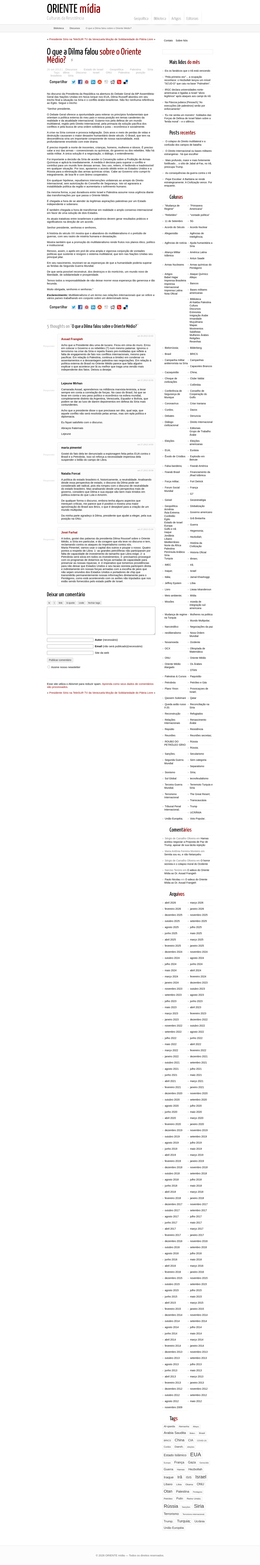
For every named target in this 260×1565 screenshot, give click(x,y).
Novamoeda (171, 642)
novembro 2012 (198, 1388)
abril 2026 (170, 902)
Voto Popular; (197, 818)
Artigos (176, 16)
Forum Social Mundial (172, 489)
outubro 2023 (197, 988)
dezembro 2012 (173, 1388)
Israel (94, 72)
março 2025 (196, 939)
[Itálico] (54, 609)
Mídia (193, 595)
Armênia (169, 509)
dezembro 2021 (198, 1056)
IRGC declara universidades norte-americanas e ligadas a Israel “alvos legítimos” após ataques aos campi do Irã (187, 93)
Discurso (80, 72)
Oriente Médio (198, 657)
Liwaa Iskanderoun (200, 589)
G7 (191, 493)
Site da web (102, 664)
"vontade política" (199, 215)
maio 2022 (170, 1044)
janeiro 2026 (197, 908)
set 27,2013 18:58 (145, 470)
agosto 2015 (172, 1290)
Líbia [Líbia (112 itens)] (179, 1484)
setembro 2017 (198, 1210)
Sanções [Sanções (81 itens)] (186, 1507)
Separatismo (197, 766)
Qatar (193, 698)
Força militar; (172, 481)
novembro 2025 (198, 914)
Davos (193, 409)
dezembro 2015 (173, 1278)
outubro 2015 (172, 1284)
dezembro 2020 (173, 1093)
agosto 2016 (172, 1253)
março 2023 (171, 1013)
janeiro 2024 (172, 982)
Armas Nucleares (174, 264)
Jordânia (169, 535)
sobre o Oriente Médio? (94, 56)
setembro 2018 (198, 1173)
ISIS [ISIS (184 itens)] (188, 1477)
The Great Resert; (200, 794)
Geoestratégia (198, 500)
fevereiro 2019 (173, 1161)
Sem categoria (198, 759)
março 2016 (196, 1265)
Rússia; (194, 747)
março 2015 (196, 1302)
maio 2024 (170, 970)
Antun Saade (197, 258)
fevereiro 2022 (198, 1050)
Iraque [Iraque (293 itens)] (169, 1477)
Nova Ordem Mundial (197, 634)
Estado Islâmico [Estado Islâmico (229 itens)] (175, 1455)
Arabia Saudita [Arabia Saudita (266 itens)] (175, 1433)
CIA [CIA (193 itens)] (190, 1440)
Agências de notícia (176, 242)
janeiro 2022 (172, 1056)
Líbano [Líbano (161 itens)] (168, 1484)
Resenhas (195, 341)
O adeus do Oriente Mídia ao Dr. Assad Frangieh (186, 872)
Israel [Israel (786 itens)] (200, 1476)
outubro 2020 (172, 1099)
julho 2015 (196, 1290)
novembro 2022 (173, 1025)
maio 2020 (196, 1111)
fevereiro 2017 (173, 1235)
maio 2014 (196, 1333)
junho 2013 (171, 1370)
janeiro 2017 (197, 1235)
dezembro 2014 (173, 1314)
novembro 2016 (198, 1241)
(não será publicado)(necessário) (118, 657)
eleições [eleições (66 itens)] (190, 1447)
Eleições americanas (196, 442)
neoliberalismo (173, 632)
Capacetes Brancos (201, 366)
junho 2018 (171, 1185)
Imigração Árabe (199, 315)
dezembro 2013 (173, 1351)
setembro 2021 (198, 1062)
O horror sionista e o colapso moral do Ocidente (187, 862)
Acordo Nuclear (198, 227)
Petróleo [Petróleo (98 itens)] (168, 1498)
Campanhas (197, 360)
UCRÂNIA (195, 812)
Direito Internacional (201, 422)
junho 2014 (171, 1333)
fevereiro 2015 (173, 1308)
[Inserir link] (60, 609)
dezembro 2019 (173, 1130)
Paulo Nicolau (172, 879)
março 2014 (196, 1339)
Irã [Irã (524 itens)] (179, 1477)
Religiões (195, 338)
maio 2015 (196, 1296)
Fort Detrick (196, 481)
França (194, 487)
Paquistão (195, 676)
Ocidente (195, 642)
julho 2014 (196, 1327)
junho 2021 (171, 1075)
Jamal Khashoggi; (200, 577)
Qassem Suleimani (175, 698)
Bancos (194, 283)
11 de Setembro (174, 221)
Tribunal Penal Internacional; (172, 808)
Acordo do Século (175, 227)
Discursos (75, 28)
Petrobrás (170, 682)
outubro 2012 (172, 1395)
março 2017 (196, 1228)
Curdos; (169, 409)
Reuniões (170, 735)
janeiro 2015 (197, 1308)
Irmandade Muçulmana (196, 320)
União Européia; (174, 818)
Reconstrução (172, 713)
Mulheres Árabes (199, 335)
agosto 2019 (172, 1142)
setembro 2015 (198, 1284)
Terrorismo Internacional (171, 796)
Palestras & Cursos (175, 676)
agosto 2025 (172, 927)
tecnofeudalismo (199, 778)
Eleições (169, 440)
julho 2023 (170, 1001)
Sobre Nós (182, 40)
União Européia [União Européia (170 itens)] (174, 1527)
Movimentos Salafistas (196, 330)
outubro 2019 (172, 1136)
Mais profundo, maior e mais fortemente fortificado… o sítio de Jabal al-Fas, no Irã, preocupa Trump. (188, 163)
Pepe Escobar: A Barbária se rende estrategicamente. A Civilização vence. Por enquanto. (188, 182)
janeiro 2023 (172, 1019)
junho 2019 (171, 1148)
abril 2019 (170, 1154)
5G (191, 221)
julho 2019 (196, 1142)
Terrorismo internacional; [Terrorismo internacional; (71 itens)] (194, 1514)
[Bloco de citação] (70, 609)
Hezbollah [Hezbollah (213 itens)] (195, 1469)
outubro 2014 (172, 1321)
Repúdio (169, 729)
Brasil (168, 353)
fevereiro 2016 (173, 1271)
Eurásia (194, 450)
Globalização (197, 506)
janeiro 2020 (197, 1124)
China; (193, 372)
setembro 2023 (173, 994)
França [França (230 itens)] (179, 1462)
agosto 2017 (172, 1216)
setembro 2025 (198, 921)
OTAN (193, 670)
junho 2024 (196, 964)
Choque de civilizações (170, 380)
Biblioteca (160, 16)
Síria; (193, 772)
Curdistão (169, 516)
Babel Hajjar (171, 277)
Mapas (193, 325)
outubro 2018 (172, 1173)
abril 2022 (195, 1044)
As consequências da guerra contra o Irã (188, 173)
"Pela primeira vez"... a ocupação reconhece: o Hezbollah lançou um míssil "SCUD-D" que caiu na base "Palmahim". (187, 80)
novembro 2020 (198, 1093)
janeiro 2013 (197, 1382)
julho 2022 (170, 1038)
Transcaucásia (198, 800)
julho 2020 (196, 1105)
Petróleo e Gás (198, 682)
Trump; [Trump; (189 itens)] (168, 1521)
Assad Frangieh (77, 339)
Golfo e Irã (170, 528)
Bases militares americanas (198, 291)
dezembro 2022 (198, 1019)
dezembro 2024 (173, 951)
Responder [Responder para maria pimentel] (52, 454)
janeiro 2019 (197, 1161)
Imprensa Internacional (171, 285)
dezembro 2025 (173, 914)
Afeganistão (171, 233)
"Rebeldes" (171, 215)
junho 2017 (171, 1222)
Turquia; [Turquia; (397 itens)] (184, 1521)
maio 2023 (170, 1007)
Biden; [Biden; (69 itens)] (192, 1433)
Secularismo (197, 753)
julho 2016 (196, 1253)
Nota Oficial (170, 293)
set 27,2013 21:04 (145, 529)
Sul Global (170, 778)
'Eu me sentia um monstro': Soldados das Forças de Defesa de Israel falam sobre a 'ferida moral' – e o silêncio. (187, 118)
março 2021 (196, 1081)
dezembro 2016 (173, 1241)
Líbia (192, 583)
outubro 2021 (172, 1062)
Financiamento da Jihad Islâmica (200, 474)
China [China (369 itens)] (180, 1440)
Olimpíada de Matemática (197, 650)
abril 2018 (170, 1191)
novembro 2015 (198, 1278)
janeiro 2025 (197, 945)
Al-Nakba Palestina (200, 302)
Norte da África (172, 545)
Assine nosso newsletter (64, 678)
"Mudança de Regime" (171, 207)
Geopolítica (141, 16)
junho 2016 (171, 1259)
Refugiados (196, 713)
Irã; (192, 564)
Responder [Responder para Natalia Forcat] (52, 480)
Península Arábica (174, 552)
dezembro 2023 (198, 982)
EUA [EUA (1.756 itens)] (195, 1454)
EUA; (168, 450)
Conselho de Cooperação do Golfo (198, 394)
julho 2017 (196, 1216)
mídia (74, 9)
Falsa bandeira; (173, 465)
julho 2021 (196, 1068)
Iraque (168, 532)
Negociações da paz (201, 626)
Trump (193, 806)
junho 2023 (196, 1001)
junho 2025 (171, 933)
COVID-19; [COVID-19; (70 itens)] (202, 1441)
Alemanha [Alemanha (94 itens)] (184, 1426)
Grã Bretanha (197, 518)
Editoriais (192, 16)
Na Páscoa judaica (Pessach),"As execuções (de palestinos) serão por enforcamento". (184, 105)
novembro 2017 (198, 1204)
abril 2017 (170, 1228)
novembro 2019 (198, 1130)
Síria (148, 69)
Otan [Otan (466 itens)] (168, 1491)
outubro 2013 (172, 1358)
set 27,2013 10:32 (145, 380)
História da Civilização (196, 545)
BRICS (194, 353)
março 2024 (171, 976)
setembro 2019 (198, 1136)
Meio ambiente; (173, 595)
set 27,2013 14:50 (145, 444)
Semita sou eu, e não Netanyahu (182, 854)
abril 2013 (170, 1376)
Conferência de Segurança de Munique (173, 394)
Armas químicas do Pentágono (201, 266)
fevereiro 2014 (173, 1345)
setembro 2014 (198, 1321)
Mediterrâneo (171, 542)
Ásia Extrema (171, 512)
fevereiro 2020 (173, 1124)
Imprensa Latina (173, 290)
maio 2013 (196, 1370)
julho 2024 (170, 964)
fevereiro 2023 (198, 1013)
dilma (66, 72)
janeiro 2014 (197, 1345)
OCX (167, 648)
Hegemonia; (197, 530)
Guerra (194, 524)
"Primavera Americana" (196, 207)
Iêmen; (194, 558)
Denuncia (195, 415)
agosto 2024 (197, 957)
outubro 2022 (197, 1025)
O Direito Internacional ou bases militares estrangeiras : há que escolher (188, 152)
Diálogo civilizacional (171, 424)
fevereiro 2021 (173, 1087)
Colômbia (195, 384)
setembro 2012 (198, 1395)
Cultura (194, 305)
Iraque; (169, 570)
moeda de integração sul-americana (198, 605)
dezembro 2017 (173, 1204)
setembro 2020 (198, 1099)
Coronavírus (171, 403)
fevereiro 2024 (198, 976)
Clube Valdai (197, 378)
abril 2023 (195, 1007)
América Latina (198, 252)
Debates (169, 415)
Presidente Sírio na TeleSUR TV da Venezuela (77, 39)
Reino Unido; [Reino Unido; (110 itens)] (194, 1498)
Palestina (133, 69)
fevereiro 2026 (173, 908)
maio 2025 (196, 933)
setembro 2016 (198, 1247)
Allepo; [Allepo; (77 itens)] (196, 1426)
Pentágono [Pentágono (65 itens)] (197, 1492)
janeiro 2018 (197, 1198)
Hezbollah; (196, 536)
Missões (169, 601)
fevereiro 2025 (173, 945)
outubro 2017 (172, 1210)
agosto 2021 (172, 1068)
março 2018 (196, 1191)
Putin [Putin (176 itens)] (179, 1498)
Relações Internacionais (172, 721)
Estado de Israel (92, 69)
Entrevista (195, 312)
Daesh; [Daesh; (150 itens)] (179, 1446)
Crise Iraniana (198, 403)
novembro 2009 (173, 1407)
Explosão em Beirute (197, 458)
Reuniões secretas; (201, 735)
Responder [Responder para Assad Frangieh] (52, 346)
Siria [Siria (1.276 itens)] (199, 1506)
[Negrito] (49, 609)
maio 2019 (196, 1148)
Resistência (196, 729)
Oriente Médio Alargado (172, 666)
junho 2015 (171, 1296)
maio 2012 (196, 1401)
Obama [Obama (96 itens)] (189, 1484)
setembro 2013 (198, 1358)
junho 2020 (171, 1111)
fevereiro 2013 (173, 1382)
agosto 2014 (172, 1327)
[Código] (81, 609)
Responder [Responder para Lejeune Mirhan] (52, 390)
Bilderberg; (196, 347)
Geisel (168, 500)
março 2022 (171, 1050)
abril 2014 (170, 1339)
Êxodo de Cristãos (175, 456)
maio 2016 (196, 1259)
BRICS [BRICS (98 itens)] (167, 1440)
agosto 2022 (197, 1031)
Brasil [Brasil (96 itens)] (202, 1433)
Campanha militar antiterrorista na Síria (176, 362)
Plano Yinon (171, 688)
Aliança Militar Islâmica (172, 254)
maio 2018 (196, 1185)
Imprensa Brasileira (175, 280)
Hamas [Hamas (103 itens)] (181, 1469)
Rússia (194, 741)
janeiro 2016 (197, 1271)
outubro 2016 (172, 1247)
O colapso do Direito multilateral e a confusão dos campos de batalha (184, 143)
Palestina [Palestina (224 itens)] (182, 1491)
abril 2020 (170, 1118)
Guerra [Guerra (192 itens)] (168, 1469)
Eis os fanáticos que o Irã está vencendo (187, 70)
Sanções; (170, 753)
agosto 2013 (172, 1364)
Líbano (168, 538)
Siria (70, 75)
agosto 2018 (172, 1179)
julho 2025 (196, 927)
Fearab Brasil (172, 472)
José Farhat (74, 532)
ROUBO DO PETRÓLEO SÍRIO (175, 743)
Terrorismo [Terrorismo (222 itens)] (171, 1514)
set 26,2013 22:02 (145, 336)
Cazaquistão (172, 372)
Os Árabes (196, 664)
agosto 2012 (172, 1401)
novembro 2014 (198, 1314)
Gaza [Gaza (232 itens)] (192, 1462)
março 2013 (196, 1376)
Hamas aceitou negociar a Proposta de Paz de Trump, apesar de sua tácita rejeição (186, 841)
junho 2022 (196, 1038)
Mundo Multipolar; (200, 620)
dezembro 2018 (173, 1167)
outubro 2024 (172, 957)
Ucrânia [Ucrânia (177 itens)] (199, 1521)
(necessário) (106, 651)
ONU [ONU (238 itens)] (200, 1484)
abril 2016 (170, 1265)
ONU (107, 72)
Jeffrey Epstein (173, 583)
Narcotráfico (171, 626)
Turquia (168, 558)
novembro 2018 (198, 1167)
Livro (167, 589)
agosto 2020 (172, 1105)
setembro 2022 (173, 1031)
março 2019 (196, 1154)
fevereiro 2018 (173, 1198)
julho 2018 (196, 1179)
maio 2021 (196, 1075)
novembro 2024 (198, 951)
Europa (168, 525)
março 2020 (196, 1118)
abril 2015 (170, 1302)
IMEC (168, 564)
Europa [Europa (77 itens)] (167, 1463)
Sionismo (170, 772)
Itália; (168, 577)
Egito (167, 519)
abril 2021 (170, 1081)
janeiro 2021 (197, 1087)
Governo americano (201, 512)
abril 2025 (170, 939)
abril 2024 (195, 970)
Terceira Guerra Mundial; (173, 786)
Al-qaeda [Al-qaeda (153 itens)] (169, 1426)
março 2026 (196, 902)
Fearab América (199, 465)
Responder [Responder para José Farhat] (52, 539)
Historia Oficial (198, 552)
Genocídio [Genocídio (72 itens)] (204, 1463)
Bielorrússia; (172, 347)
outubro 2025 (172, 921)
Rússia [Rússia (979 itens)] (171, 1506)
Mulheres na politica (201, 614)
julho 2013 (196, 1364)
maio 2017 (196, 1222)
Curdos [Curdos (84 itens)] (167, 1447)
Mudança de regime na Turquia (175, 616)
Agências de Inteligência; (197, 235)
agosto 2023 (197, 994)
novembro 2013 (198, 1351)
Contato (168, 40)
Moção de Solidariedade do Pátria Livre (129, 39)
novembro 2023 (173, 988)
